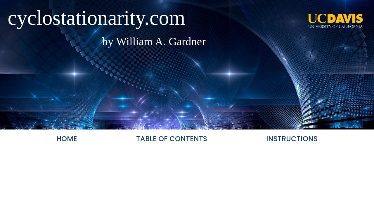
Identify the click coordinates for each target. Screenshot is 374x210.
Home (66, 138)
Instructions (292, 138)
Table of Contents (171, 138)
